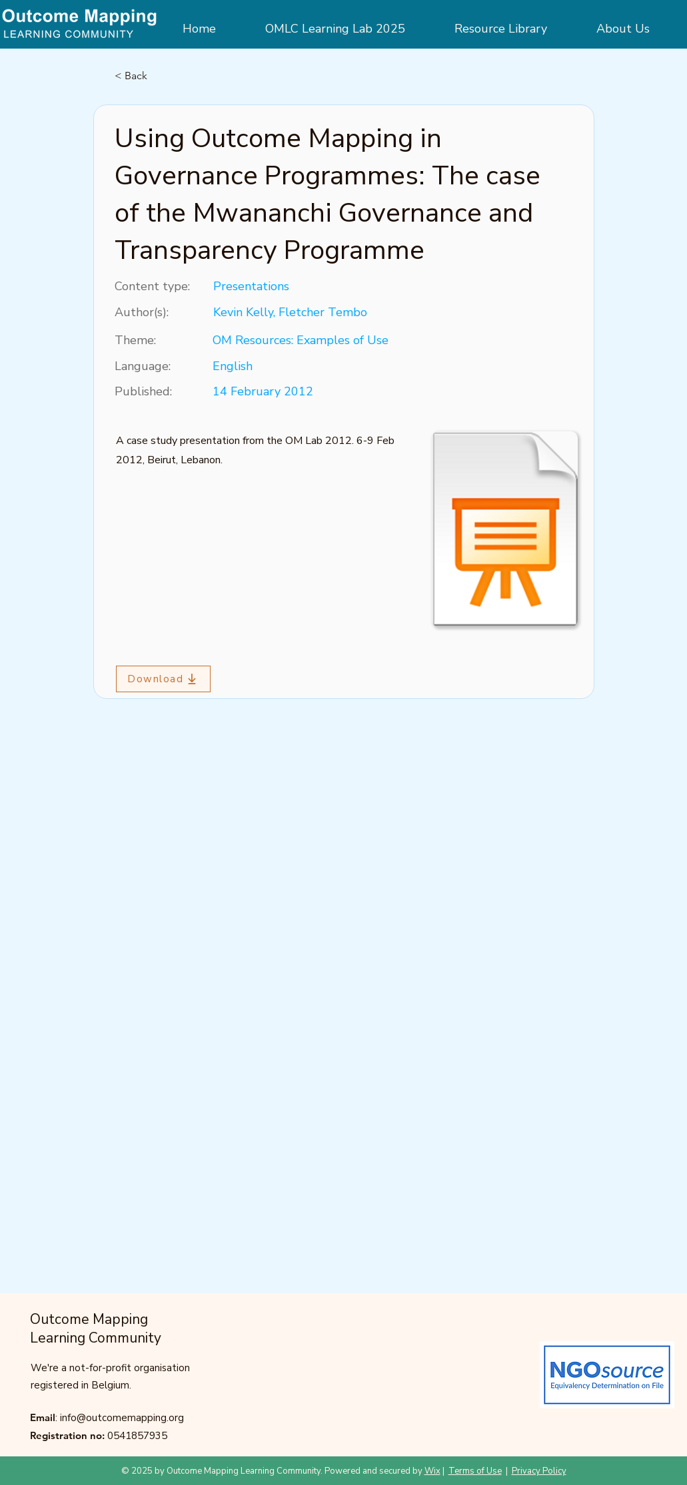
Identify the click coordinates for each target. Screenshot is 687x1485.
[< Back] (159, 76)
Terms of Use (475, 1471)
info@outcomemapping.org (122, 1417)
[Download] (163, 679)
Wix (432, 1471)
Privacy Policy (539, 1471)
